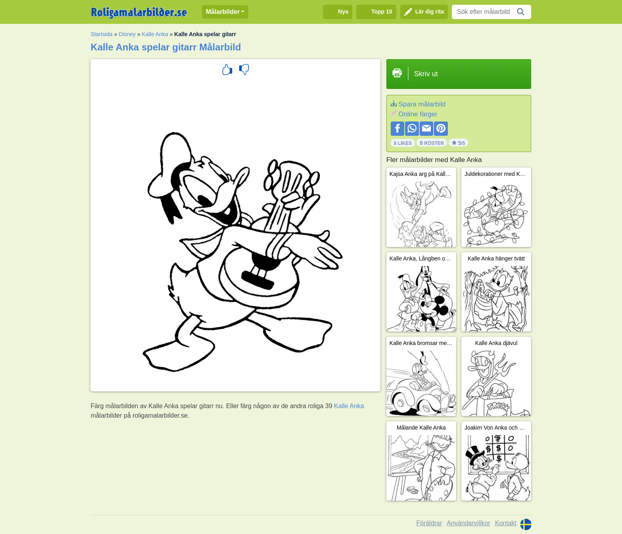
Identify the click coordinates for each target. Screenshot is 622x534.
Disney (127, 34)
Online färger (417, 114)
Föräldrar (429, 523)
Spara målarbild (421, 104)
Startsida (101, 34)
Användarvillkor (468, 523)
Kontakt (505, 523)
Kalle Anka (155, 34)
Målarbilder (223, 11)
